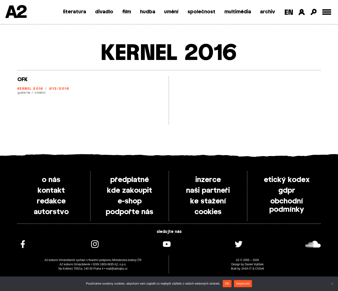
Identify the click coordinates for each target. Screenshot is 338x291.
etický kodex (287, 179)
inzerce (208, 179)
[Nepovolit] (332, 283)
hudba (147, 12)
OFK (22, 79)
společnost (201, 12)
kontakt (51, 190)
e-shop (130, 201)
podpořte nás (129, 212)
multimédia (237, 12)
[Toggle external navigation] (327, 12)
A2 (15, 12)
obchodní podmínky (286, 205)
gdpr (286, 190)
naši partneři (208, 190)
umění (171, 12)
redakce (51, 201)
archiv (267, 12)
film (126, 12)
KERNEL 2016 (30, 89)
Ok (227, 283)
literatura (74, 12)
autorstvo (51, 212)
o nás (51, 179)
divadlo (104, 12)
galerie (23, 93)
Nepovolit (243, 283)
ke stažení (208, 201)
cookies (208, 212)
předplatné (129, 179)
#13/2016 (59, 89)
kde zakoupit (129, 190)
